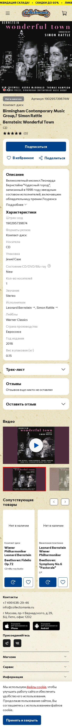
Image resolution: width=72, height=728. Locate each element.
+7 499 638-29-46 (16, 602)
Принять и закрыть (22, 720)
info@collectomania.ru (18, 607)
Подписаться (36, 146)
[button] (24, 479)
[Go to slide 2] (8, 90)
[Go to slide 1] (4, 90)
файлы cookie (36, 687)
